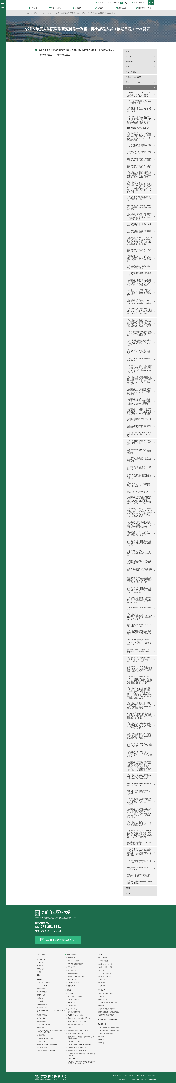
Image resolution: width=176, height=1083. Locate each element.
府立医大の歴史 (42, 988)
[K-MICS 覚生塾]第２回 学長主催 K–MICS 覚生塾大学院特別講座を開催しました (139, 476)
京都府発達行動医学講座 (106, 1015)
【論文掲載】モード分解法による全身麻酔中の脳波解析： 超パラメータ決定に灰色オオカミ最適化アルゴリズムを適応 (139, 616)
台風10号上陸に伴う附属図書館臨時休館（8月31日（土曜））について (140, 570)
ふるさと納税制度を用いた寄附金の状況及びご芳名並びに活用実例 (51, 1031)
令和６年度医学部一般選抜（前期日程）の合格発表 (139, 225)
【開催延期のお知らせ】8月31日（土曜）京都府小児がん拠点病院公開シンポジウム (139, 562)
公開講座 (40, 965)
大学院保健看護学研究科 (75, 964)
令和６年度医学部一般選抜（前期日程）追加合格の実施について (139, 250)
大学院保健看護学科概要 (106, 1033)
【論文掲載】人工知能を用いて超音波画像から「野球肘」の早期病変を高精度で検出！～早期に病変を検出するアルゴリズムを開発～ (139, 411)
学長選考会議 (41, 1021)
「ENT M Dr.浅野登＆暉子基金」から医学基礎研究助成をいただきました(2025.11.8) (81, 1062)
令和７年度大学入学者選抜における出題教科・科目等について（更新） (139, 434)
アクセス (101, 2)
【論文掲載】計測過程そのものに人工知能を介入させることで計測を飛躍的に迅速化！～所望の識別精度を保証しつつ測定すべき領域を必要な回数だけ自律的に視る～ (139, 323)
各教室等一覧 (102, 1024)
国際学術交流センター (44, 1004)
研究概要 (70, 993)
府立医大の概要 (42, 992)
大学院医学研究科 (73, 961)
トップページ (40, 954)
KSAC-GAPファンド (74, 1058)
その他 (39, 972)
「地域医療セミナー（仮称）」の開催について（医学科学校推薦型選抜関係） (139, 451)
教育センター (72, 986)
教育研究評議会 (42, 1015)
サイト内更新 (131, 72)
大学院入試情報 (103, 961)
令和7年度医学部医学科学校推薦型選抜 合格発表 (139, 882)
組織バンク (71, 1027)
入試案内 (100, 954)
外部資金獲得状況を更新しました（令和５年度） (139, 868)
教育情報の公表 (42, 1007)
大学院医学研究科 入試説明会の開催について (139, 420)
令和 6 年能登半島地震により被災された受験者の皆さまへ (139, 145)
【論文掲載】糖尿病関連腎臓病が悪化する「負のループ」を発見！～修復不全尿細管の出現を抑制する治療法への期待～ (139, 216)
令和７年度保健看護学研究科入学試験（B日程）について (139, 625)
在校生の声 (101, 979)
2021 (38, 975)
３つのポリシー (42, 985)
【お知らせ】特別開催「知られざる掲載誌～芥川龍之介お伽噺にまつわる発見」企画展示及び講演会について (139, 292)
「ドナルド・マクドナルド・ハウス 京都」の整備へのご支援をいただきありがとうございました (139, 94)
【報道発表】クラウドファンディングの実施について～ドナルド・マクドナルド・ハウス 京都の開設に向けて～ (139, 754)
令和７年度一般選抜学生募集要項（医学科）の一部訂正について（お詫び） (139, 792)
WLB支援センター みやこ (76, 1015)
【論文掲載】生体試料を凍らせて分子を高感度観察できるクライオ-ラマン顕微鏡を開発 (139, 823)
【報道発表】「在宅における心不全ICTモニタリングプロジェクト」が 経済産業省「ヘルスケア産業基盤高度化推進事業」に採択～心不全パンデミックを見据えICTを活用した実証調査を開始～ (140, 513)
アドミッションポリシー (106, 973)
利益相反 (101, 996)
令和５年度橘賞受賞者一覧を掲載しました (139, 274)
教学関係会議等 (42, 1047)
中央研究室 (71, 1002)
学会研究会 (40, 969)
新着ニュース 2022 (133, 77)
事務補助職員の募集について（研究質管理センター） (139, 843)
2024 (128, 87)
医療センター (72, 1005)
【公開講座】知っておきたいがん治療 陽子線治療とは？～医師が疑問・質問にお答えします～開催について (139, 258)
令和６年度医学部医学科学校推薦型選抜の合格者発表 (139, 231)
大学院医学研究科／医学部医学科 (108, 1027)
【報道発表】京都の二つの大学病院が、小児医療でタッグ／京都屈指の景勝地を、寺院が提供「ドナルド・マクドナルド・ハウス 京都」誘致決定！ (139, 136)
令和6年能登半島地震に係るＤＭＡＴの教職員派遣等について (139, 102)
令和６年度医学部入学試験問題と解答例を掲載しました (139, 267)
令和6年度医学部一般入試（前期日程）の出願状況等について (139, 152)
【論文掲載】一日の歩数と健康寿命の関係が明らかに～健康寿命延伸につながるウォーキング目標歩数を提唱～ (139, 391)
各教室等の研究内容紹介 (75, 996)
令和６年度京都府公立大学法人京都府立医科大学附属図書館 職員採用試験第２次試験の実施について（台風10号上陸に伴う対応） (139, 579)
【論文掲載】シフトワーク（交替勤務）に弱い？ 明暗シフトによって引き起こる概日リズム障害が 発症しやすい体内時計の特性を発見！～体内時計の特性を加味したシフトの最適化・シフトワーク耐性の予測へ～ (139, 187)
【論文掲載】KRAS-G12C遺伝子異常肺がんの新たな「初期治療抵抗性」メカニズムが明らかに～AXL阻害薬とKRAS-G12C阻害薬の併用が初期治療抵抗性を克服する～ (140, 241)
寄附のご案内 (41, 1018)
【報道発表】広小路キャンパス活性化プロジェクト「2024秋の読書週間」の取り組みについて (139, 745)
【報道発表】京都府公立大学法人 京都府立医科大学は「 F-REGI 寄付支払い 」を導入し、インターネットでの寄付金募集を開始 (139, 524)
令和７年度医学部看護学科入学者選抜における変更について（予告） (139, 442)
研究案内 (70, 990)
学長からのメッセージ (44, 982)
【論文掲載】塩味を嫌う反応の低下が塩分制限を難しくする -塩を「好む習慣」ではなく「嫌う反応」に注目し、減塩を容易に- (139, 282)
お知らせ (129, 56)
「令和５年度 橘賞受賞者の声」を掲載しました (139, 359)
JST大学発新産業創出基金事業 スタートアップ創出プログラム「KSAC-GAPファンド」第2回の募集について (139, 642)
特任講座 (101, 1036)
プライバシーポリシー (114, 1075)
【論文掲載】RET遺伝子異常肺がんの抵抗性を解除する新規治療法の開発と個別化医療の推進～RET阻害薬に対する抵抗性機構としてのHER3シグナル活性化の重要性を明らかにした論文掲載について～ (140, 766)
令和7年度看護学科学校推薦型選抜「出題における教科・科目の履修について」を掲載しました (139, 333)
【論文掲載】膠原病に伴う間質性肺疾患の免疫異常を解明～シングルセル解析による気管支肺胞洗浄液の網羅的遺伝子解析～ (139, 705)
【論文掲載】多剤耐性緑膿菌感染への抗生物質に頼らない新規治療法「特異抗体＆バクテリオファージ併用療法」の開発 (139, 725)
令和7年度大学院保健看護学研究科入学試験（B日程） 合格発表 (139, 875)
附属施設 (101, 1039)
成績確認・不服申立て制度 (76, 976)
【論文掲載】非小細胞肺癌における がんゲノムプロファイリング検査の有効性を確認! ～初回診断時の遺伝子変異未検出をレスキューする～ (139, 311)
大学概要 (39, 979)
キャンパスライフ (73, 979)
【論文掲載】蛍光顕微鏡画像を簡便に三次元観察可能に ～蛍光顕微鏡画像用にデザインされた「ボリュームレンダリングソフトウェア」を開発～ (139, 380)
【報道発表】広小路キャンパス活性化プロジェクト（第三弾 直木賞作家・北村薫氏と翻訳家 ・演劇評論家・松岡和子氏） (139, 669)
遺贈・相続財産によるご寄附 (46, 1050)
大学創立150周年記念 (44, 1041)
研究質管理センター (74, 1041)
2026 (128, 893)
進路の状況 (101, 982)
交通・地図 (140, 1075)
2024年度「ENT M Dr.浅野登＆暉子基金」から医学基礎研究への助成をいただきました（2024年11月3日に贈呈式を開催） (139, 715)
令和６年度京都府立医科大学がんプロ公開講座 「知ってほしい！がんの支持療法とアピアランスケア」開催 (139, 801)
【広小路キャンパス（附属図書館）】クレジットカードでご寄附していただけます (139, 484)
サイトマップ (129, 1075)
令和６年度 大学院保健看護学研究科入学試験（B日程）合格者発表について (140, 198)
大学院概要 (71, 957)
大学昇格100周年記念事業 (45, 1038)
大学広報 (40, 1001)
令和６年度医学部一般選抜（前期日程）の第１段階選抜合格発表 (139, 166)
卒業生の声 (101, 986)
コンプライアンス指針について (47, 1024)
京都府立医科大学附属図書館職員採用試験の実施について (139, 426)
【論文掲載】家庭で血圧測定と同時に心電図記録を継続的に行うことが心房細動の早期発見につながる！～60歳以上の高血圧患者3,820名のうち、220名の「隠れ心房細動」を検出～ (140, 813)
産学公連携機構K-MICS (105, 993)
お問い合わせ (139, 2)
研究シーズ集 (102, 999)
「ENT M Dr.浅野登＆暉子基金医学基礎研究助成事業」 (81, 1054)
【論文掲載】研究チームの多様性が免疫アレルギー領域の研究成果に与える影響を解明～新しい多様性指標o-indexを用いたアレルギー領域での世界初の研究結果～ (139, 834)
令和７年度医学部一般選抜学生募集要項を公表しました (139, 784)
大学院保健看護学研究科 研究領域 (109, 1030)
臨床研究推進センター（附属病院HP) (79, 1044)
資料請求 (101, 970)
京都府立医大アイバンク (75, 1033)
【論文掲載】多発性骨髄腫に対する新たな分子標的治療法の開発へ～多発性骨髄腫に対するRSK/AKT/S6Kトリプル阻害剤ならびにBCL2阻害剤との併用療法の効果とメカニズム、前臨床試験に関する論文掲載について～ (139, 693)
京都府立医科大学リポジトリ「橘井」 (79, 1030)
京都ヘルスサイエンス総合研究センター (80, 1018)
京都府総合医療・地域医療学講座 (108, 1012)
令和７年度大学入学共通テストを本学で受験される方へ (139, 861)
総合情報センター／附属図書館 (107, 1019)
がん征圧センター (73, 1009)
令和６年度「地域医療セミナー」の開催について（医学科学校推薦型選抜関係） (139, 459)
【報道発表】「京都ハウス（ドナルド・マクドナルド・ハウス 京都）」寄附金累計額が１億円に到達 (139, 552)
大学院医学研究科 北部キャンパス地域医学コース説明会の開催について (139, 651)
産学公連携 (101, 990)
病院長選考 (40, 1027)
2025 (128, 888)
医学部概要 (71, 967)
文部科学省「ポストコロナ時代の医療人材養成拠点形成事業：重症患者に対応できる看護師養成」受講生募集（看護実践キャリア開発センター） (139, 852)
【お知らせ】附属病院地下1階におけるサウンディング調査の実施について (139, 351)
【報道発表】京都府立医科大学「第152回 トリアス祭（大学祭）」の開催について (138, 659)
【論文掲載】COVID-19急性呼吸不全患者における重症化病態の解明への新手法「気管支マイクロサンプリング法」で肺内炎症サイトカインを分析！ (140, 369)
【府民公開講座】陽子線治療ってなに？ (139, 608)
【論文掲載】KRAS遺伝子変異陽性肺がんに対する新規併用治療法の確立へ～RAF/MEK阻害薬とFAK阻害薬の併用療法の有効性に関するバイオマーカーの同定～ (139, 500)
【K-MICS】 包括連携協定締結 (107, 1002)
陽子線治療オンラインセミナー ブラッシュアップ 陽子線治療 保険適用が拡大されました (139, 533)
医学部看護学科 (73, 973)
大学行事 (40, 962)
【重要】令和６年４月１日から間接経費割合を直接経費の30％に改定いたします (139, 109)
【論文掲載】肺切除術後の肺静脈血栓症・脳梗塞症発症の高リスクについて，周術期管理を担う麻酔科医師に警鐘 (139, 600)
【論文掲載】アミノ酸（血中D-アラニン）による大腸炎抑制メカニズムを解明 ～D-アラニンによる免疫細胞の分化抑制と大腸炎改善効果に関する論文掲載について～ (139, 119)
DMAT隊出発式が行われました (138, 128)
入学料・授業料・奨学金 (106, 967)
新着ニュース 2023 (133, 82)
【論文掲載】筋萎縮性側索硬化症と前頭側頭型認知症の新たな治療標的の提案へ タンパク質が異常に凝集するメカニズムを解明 (139, 174)
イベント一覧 (41, 959)
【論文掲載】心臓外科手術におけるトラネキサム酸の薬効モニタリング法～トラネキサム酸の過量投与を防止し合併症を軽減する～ (139, 401)
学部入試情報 (102, 957)
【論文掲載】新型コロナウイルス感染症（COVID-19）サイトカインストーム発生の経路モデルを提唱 (140, 301)
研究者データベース (74, 982)
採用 (127, 67)
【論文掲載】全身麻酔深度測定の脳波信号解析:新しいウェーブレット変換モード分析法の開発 (139, 776)
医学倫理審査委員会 (74, 1012)
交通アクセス (41, 995)
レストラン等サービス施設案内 (47, 1044)
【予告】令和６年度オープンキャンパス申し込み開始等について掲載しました (139, 468)
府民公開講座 (41, 1035)
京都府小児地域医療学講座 (106, 1009)
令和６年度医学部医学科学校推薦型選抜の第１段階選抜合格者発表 (139, 159)
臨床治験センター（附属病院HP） (78, 1047)
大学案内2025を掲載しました (138, 492)
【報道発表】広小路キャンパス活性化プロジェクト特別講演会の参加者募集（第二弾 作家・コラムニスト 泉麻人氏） (139, 589)
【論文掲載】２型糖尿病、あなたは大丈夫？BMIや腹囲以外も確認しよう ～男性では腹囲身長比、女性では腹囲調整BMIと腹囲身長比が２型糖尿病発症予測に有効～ (139, 680)
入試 (127, 51)
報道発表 (129, 61)
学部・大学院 (71, 954)
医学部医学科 (72, 970)
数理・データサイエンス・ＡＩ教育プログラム (51, 1011)
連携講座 (101, 1005)
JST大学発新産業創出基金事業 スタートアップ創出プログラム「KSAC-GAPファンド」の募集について (139, 342)
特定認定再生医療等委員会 (76, 1024)
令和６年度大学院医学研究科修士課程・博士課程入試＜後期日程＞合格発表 (139, 207)
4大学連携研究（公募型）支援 (77, 1021)
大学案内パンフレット (105, 964)
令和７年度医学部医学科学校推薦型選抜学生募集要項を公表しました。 (139, 632)
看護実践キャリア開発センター (77, 1050)
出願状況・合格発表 (104, 976)
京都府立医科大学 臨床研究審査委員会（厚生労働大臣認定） (81, 1037)
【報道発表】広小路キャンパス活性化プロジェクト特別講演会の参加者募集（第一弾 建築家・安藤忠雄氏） (139, 542)
